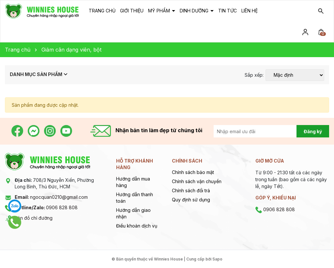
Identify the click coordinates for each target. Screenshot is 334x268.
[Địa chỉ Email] (262, 131)
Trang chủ (102, 10)
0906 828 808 (46, 207)
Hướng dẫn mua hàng (133, 182)
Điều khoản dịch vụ (136, 226)
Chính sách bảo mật (193, 172)
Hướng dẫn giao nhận (133, 213)
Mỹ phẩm (159, 10)
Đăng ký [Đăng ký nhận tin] (313, 131)
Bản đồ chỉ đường (34, 218)
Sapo (217, 259)
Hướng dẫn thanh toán (134, 198)
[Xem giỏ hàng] (321, 31)
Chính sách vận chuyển (196, 181)
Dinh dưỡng (195, 10)
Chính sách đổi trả (191, 190)
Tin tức (227, 10)
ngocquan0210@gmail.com (51, 197)
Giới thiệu (132, 10)
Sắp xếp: (254, 75)
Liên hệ (249, 10)
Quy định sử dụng (191, 199)
